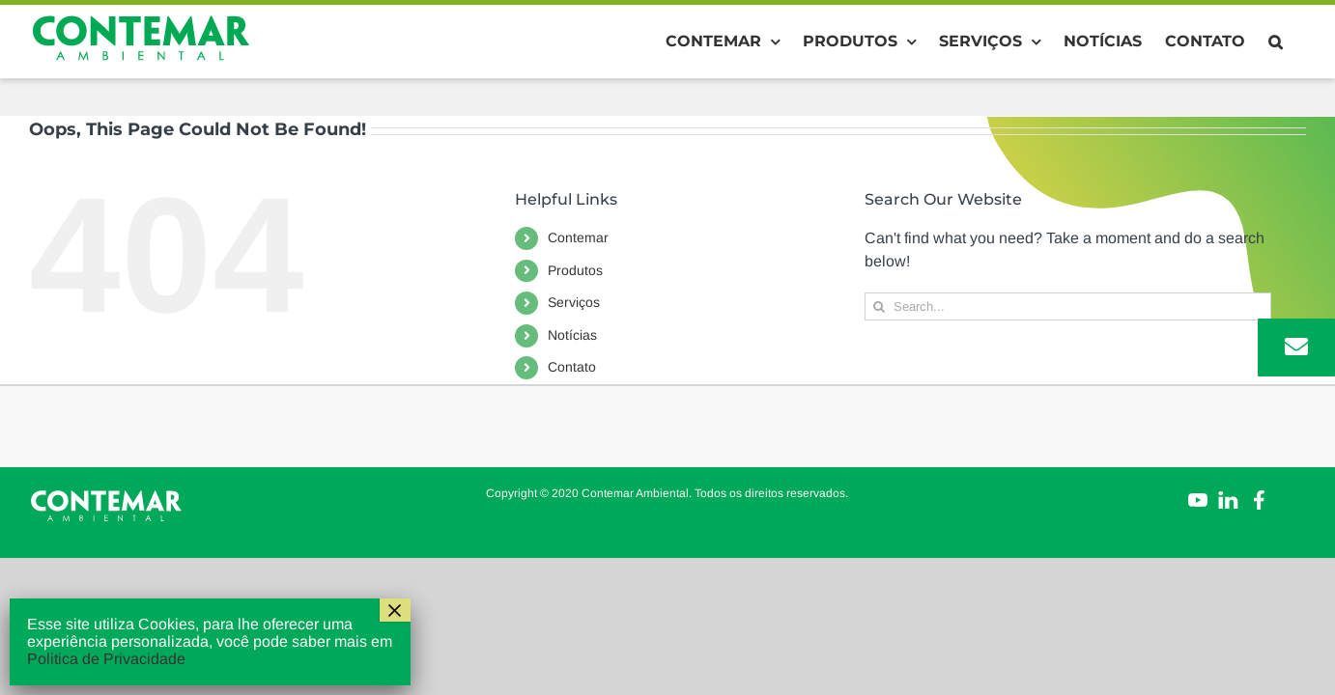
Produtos (575, 270)
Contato (572, 367)
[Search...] (1068, 306)
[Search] (879, 306)
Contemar (578, 237)
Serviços (574, 302)
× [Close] (395, 610)
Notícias (572, 335)
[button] (1299, 41)
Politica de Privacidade (106, 659)
